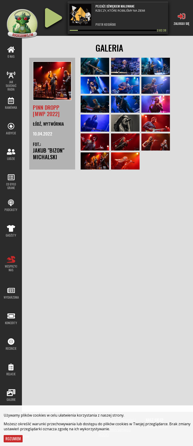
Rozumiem (13, 438)
